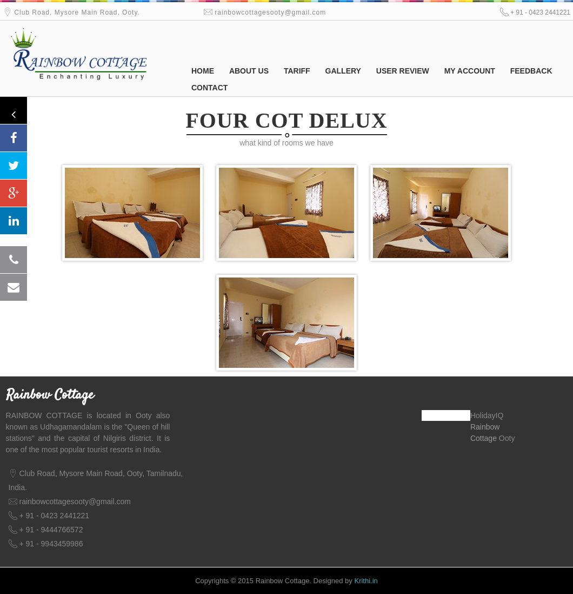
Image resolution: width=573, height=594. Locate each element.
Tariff (297, 71)
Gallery (343, 71)
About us (249, 71)
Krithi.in (365, 581)
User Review (402, 71)
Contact (209, 87)
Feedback (531, 71)
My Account (469, 71)
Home (202, 71)
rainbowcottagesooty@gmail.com (270, 12)
